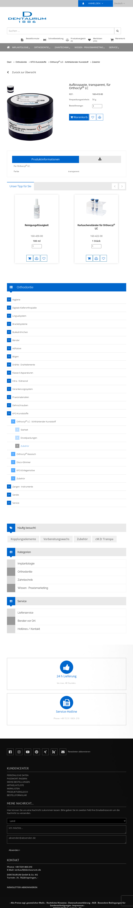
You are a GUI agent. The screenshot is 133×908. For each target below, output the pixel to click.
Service (114, 47)
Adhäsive (16, 348)
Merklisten (13, 788)
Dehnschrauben (20, 405)
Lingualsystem (19, 315)
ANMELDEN (94, 3)
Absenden (14, 850)
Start (9, 62)
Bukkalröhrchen (20, 332)
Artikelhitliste (15, 785)
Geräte (15, 494)
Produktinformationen (45, 159)
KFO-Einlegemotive (26, 470)
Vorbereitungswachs (56, 539)
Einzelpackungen (29, 437)
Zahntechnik (63, 47)
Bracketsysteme (19, 323)
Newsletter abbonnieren (22, 887)
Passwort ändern (17, 778)
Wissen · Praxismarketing (90, 47)
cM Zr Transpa (104, 539)
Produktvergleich (17, 791)
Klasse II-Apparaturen (22, 372)
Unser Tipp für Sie (20, 186)
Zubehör (96, 62)
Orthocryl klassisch (26, 454)
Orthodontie (42, 47)
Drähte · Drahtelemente (23, 364)
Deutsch (119, 3)
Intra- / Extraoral (20, 380)
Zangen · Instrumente (22, 486)
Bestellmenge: (76, 105)
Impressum (78, 905)
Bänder (16, 340)
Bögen (15, 356)
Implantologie (21, 47)
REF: (71, 94)
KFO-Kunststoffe (38, 62)
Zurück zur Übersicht (24, 72)
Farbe (16, 171)
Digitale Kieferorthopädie (24, 307)
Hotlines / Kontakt (23, 629)
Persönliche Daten (17, 775)
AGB (94, 902)
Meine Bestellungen (18, 781)
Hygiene (16, 299)
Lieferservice (20, 613)
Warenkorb (117, 40)
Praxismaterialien (20, 397)
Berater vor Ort (21, 621)
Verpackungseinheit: (79, 99)
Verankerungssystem (22, 389)
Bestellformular (17, 795)
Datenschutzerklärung (79, 902)
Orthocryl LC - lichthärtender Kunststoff (69, 62)
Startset (24, 429)
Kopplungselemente (23, 539)
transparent (73, 171)
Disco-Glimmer (24, 462)
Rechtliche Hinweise (57, 902)
